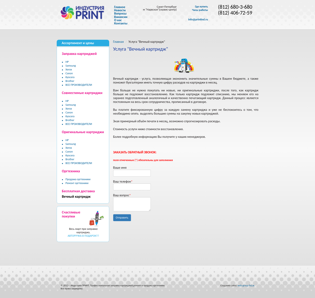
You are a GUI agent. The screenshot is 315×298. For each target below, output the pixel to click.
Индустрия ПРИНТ (80, 285)
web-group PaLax (246, 285)
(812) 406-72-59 (235, 13)
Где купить (201, 6)
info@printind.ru (198, 19)
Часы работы (200, 10)
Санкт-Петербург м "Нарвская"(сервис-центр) (160, 8)
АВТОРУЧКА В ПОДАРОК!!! (83, 235)
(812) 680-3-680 (235, 7)
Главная (118, 42)
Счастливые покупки (71, 214)
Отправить (122, 217)
